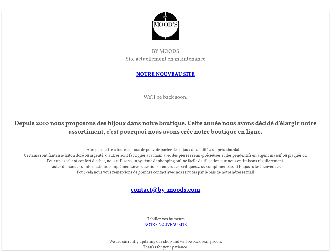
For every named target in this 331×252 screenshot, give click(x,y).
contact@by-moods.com (165, 190)
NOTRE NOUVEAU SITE (165, 74)
